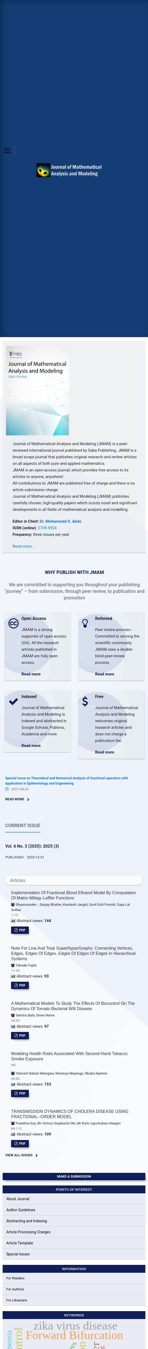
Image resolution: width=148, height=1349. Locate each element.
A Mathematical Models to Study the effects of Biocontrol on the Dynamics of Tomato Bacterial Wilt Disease (73, 1006)
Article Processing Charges (28, 1232)
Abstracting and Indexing (26, 1221)
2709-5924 (47, 528)
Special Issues (18, 1254)
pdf (21, 930)
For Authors (15, 1289)
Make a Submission (74, 1176)
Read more (31, 674)
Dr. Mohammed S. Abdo (60, 521)
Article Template (19, 1243)
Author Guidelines (20, 1210)
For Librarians (16, 1300)
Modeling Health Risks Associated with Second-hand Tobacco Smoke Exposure (74, 1059)
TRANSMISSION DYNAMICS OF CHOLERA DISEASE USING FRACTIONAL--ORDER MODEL (69, 1114)
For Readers (15, 1278)
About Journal (17, 1199)
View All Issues (19, 1155)
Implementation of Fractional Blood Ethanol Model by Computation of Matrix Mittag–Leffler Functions (73, 895)
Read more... (24, 546)
